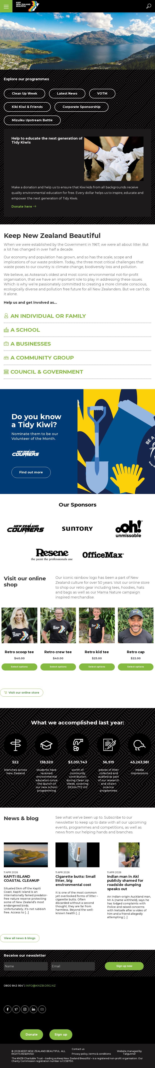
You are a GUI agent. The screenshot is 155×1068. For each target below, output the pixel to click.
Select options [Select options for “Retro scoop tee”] (19, 667)
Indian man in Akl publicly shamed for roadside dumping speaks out (125, 882)
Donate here (23, 206)
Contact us (78, 1049)
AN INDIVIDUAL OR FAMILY (45, 316)
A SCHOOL (22, 330)
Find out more (31, 472)
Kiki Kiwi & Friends (27, 107)
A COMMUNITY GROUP (39, 357)
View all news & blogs (19, 938)
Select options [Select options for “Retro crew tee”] (58, 667)
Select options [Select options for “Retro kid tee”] (96, 667)
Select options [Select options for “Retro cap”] (135, 667)
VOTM (102, 93)
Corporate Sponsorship (81, 107)
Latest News (67, 93)
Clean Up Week (24, 93)
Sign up (61, 1034)
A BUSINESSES (27, 343)
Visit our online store (24, 692)
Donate (32, 1034)
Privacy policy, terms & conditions (91, 1053)
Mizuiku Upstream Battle (32, 120)
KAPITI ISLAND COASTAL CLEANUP (21, 878)
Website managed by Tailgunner (129, 1052)
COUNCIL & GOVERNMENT (43, 372)
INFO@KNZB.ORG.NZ (40, 985)
